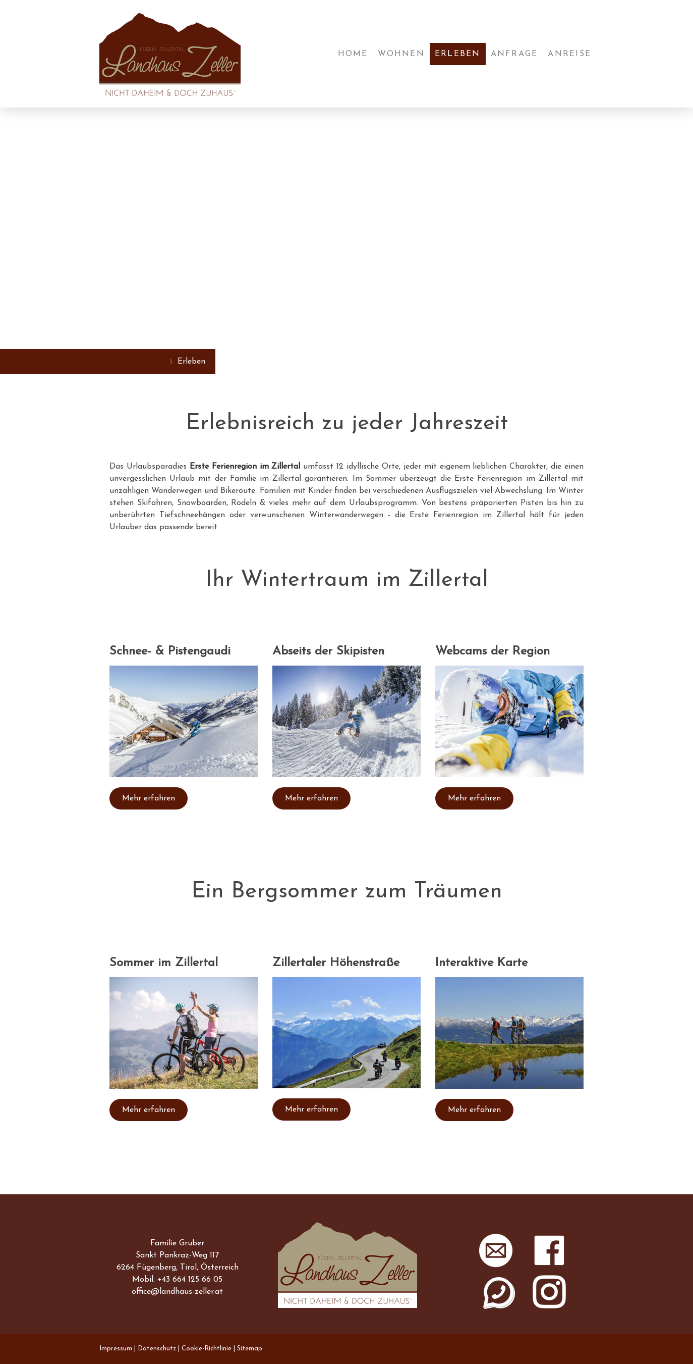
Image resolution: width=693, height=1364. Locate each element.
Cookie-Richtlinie (207, 1348)
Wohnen (401, 54)
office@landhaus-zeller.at (177, 1292)
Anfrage (514, 54)
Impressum (115, 1348)
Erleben (458, 54)
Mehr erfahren (148, 798)
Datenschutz (157, 1348)
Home (353, 54)
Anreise (569, 54)
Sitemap (249, 1348)
